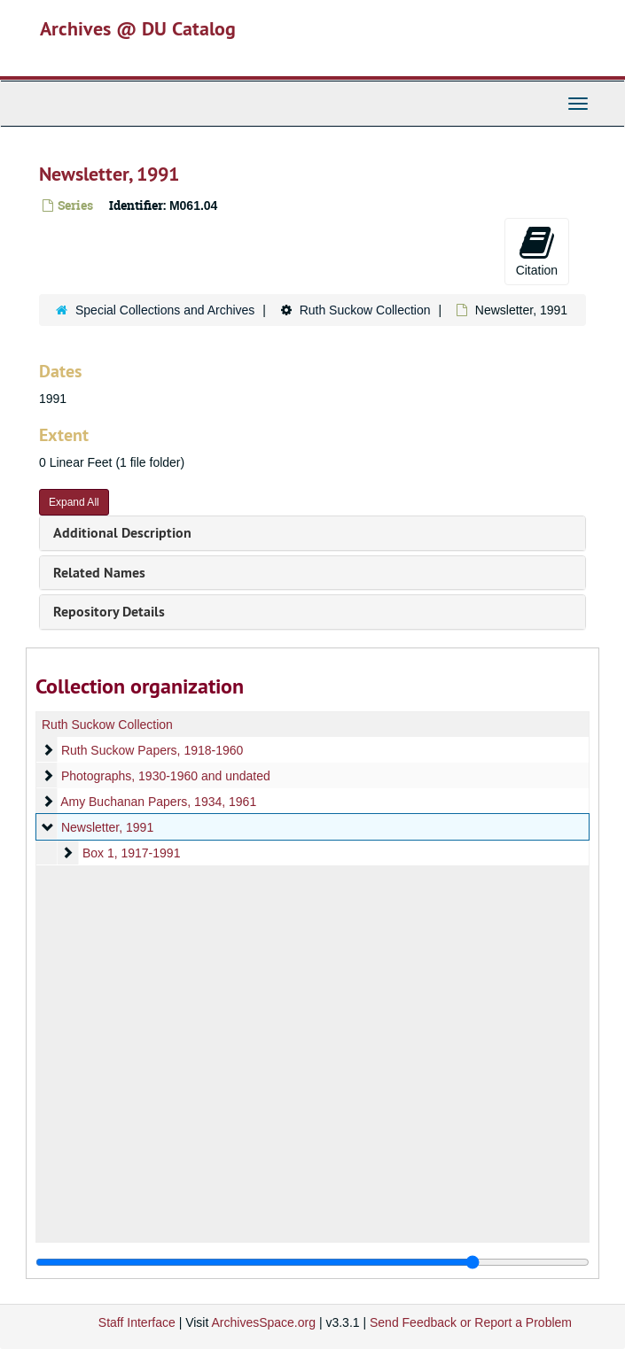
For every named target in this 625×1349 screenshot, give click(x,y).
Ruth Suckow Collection (365, 310)
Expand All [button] (74, 502)
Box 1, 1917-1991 (131, 853)
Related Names (99, 572)
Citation (537, 250)
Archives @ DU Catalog (138, 28)
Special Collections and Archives (164, 310)
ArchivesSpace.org (263, 1322)
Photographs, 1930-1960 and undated (165, 776)
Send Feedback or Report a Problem (471, 1322)
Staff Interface (137, 1322)
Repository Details (109, 611)
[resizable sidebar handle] (312, 1262)
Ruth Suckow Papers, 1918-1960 (152, 750)
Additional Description (122, 532)
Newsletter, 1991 (107, 827)
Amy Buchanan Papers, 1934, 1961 (158, 802)
